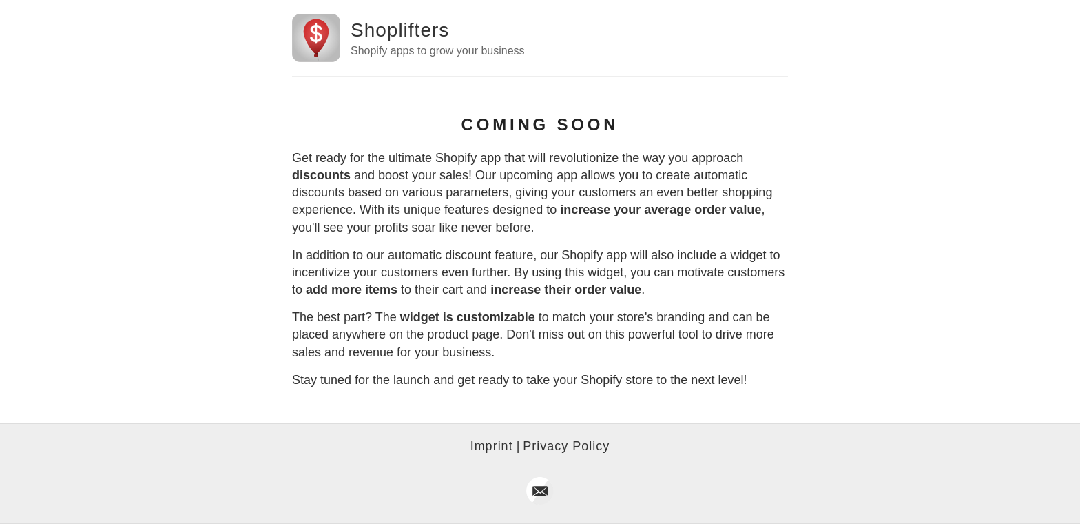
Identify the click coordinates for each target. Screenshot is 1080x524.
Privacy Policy (566, 446)
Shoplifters (400, 30)
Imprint (491, 446)
